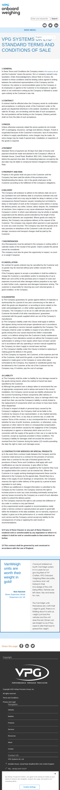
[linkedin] (27, 646)
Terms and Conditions (10, 698)
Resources (12, 736)
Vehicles (11, 710)
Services (11, 729)
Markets (11, 716)
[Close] (55, 781)
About (10, 742)
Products (11, 723)
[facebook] (21, 646)
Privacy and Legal (9, 702)
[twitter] (33, 646)
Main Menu (30, 30)
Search (54, 19)
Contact (10, 749)
